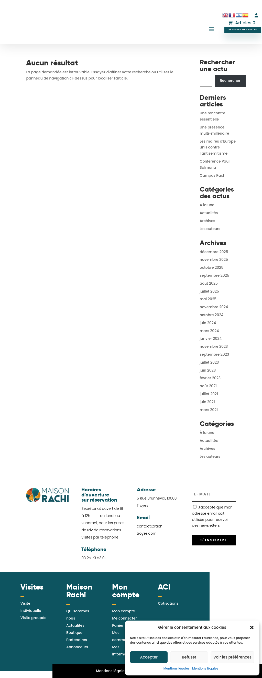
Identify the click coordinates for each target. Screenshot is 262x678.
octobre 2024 (212, 314)
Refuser (189, 657)
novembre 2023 (214, 346)
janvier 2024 (211, 338)
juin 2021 (207, 401)
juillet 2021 (209, 393)
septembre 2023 (214, 354)
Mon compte (123, 611)
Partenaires (76, 639)
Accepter (148, 657)
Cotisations (168, 603)
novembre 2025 (214, 259)
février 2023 (210, 378)
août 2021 (208, 385)
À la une (207, 204)
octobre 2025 (212, 267)
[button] (251, 627)
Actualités (209, 212)
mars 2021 (209, 409)
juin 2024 (208, 322)
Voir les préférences (232, 657)
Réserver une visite (242, 29)
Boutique (74, 632)
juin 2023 (208, 370)
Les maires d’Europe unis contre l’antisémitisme (218, 147)
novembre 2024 (214, 307)
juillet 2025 (209, 291)
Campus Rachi (213, 175)
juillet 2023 (209, 362)
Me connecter (124, 618)
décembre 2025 (214, 251)
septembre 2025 (214, 275)
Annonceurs (77, 647)
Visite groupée (33, 617)
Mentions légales (176, 668)
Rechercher (230, 80)
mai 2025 (208, 299)
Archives (207, 220)
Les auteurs (210, 228)
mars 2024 (209, 330)
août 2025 (209, 283)
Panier (118, 625)
